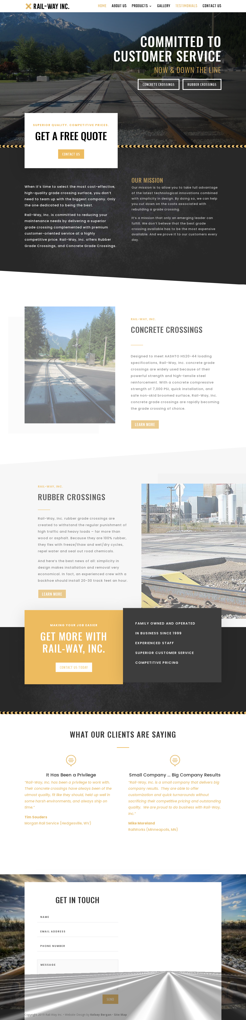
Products (140, 7)
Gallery (163, 7)
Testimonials (186, 7)
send (110, 1005)
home (102, 7)
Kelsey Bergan (100, 1015)
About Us (119, 7)
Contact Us (212, 7)
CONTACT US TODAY (74, 679)
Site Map (120, 1015)
